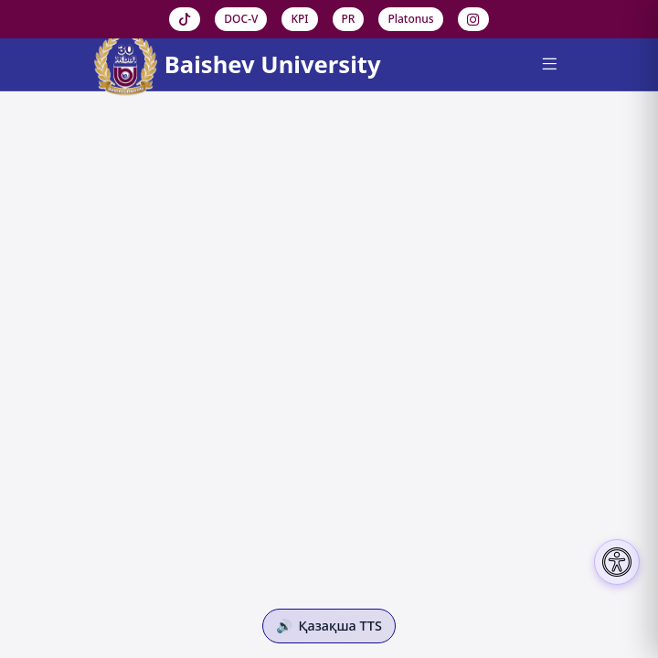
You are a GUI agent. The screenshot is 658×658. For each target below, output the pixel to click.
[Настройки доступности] (617, 562)
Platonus (410, 19)
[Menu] (549, 65)
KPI (299, 19)
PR (349, 19)
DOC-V (241, 19)
